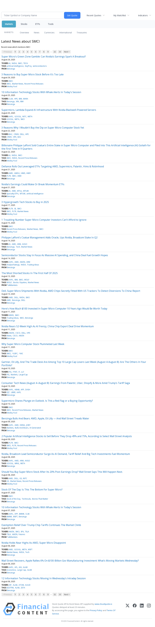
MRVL (17, 463)
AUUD (27, 585)
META (30, 116)
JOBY (28, 425)
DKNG (22, 425)
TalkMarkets (12, 285)
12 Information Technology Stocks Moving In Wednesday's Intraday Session (44, 578)
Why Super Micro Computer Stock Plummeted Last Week (33, 344)
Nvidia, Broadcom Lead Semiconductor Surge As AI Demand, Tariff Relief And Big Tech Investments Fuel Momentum (66, 454)
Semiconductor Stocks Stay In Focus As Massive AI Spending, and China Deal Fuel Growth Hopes (55, 255)
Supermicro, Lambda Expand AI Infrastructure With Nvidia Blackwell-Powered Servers (49, 110)
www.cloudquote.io (103, 604)
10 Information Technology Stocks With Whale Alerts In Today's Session (41, 92)
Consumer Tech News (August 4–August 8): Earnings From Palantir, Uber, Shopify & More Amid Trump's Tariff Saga (66, 383)
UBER (13, 392)
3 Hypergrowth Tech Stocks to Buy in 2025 (25, 202)
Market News (17, 83)
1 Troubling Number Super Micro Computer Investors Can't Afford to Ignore (44, 219)
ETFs (37, 24)
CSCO (17, 333)
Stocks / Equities (20, 282)
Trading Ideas (33, 264)
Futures (22, 534)
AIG (20, 567)
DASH (27, 389)
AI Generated (35, 427)
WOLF (26, 279)
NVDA (14, 63)
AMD (11, 173)
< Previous (7, 51)
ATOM (21, 585)
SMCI (20, 63)
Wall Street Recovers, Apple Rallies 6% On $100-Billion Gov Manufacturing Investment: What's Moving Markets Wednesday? (70, 560)
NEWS (11, 315)
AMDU (17, 173)
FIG (10, 372)
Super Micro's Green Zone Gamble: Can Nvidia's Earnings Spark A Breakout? (44, 56)
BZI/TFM (10, 587)
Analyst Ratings (13, 264)
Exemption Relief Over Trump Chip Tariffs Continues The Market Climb (41, 525)
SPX (22, 531)
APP (22, 389)
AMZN (22, 262)
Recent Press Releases (33, 83)
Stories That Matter (40, 499)
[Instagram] (149, 609)
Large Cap (21, 570)
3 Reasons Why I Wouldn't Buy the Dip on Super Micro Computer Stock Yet (43, 127)
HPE (16, 98)
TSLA (27, 531)
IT (19, 372)
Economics (11, 570)
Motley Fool (12, 86)
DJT (8, 392)
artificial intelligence (15, 66)
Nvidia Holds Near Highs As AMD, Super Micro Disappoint (34, 542)
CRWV (16, 134)
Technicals (26, 499)
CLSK (11, 98)
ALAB (25, 567)
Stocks (24, 24)
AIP (10, 585)
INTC (24, 116)
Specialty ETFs (12, 193)
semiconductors (40, 66)
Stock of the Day (13, 499)
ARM (19, 244)
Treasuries (82, 32)
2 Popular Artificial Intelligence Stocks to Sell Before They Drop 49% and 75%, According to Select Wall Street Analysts (67, 436)
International (65, 32)
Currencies (49, 32)
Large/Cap (23, 374)
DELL (22, 134)
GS (21, 478)
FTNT (15, 372)
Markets (9, 24)
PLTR (9, 176)
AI (9, 63)
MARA (25, 98)
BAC (10, 134)
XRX (17, 101)
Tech (18, 247)
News (36, 32)
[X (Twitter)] (127, 609)
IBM (20, 98)
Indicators (143, 15)
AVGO (24, 244)
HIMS (23, 173)
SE (15, 208)
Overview (24, 32)
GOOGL (18, 116)
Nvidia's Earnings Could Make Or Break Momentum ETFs (33, 184)
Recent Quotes (94, 15)
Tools (50, 24)
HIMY (28, 173)
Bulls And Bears (21, 427)
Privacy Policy (96, 610)
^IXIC (21, 353)
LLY (22, 372)
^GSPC (15, 353)
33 (60, 51)
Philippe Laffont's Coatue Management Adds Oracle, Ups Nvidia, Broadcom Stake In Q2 (49, 237)
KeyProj (28, 66)
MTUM (26, 191)
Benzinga (11, 68)
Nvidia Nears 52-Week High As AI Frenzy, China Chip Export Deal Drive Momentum (48, 326)
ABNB (17, 389)
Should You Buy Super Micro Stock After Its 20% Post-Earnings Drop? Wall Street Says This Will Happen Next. (62, 471)
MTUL (19, 191)
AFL (16, 567)
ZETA (23, 587)
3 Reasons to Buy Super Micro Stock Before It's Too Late (33, 74)
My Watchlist (119, 15)
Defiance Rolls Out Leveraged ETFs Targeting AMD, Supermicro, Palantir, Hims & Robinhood (53, 166)
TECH (25, 63)
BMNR (21, 514)
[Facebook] (135, 609)
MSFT (15, 516)
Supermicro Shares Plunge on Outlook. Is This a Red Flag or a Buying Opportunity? (47, 400)
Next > (66, 51)
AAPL (11, 116)
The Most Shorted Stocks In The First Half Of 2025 (30, 273)
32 (55, 51)
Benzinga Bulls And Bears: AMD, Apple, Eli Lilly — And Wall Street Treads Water (45, 418)
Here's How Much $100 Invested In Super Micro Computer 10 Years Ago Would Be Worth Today (54, 308)
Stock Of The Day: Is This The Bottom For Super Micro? (32, 489)
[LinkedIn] (142, 609)
